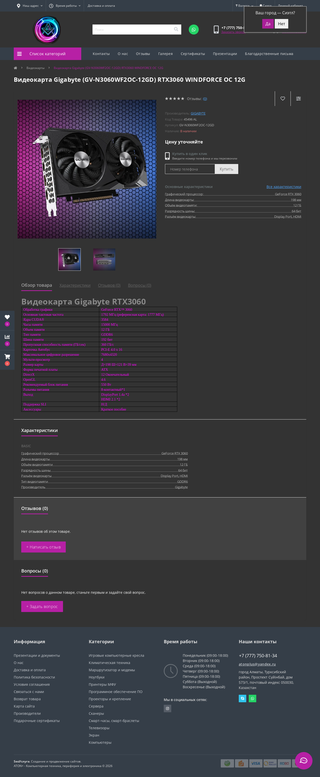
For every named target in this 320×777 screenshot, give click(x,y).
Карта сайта (24, 706)
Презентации (225, 53)
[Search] (176, 29)
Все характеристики (283, 186)
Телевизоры (99, 728)
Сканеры (96, 713)
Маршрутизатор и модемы (112, 670)
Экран (94, 735)
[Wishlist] (282, 98)
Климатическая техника (109, 662)
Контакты (101, 53)
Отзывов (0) (109, 285)
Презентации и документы (37, 655)
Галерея (165, 53)
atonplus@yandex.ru (257, 664)
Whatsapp (252, 698)
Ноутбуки (96, 677)
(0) (205, 98)
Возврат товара (27, 698)
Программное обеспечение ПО (115, 691)
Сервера (96, 706)
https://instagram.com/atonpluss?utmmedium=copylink (167, 708)
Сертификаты (193, 53)
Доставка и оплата (101, 6)
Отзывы (143, 53)
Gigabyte (198, 113)
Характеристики (75, 285)
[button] (7, 360)
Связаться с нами (29, 691)
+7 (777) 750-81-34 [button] (258, 655)
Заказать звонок (233, 32)
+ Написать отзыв (43, 547)
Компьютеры (100, 742)
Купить (226, 169)
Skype (242, 698)
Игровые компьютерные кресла (116, 655)
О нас (123, 53)
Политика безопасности (34, 677)
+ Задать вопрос (42, 606)
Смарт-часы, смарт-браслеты (114, 720)
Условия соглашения (32, 684)
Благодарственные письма (269, 53)
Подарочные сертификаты (37, 720)
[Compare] (298, 98)
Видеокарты (35, 68)
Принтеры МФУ (102, 684)
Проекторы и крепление (110, 698)
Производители (27, 713)
